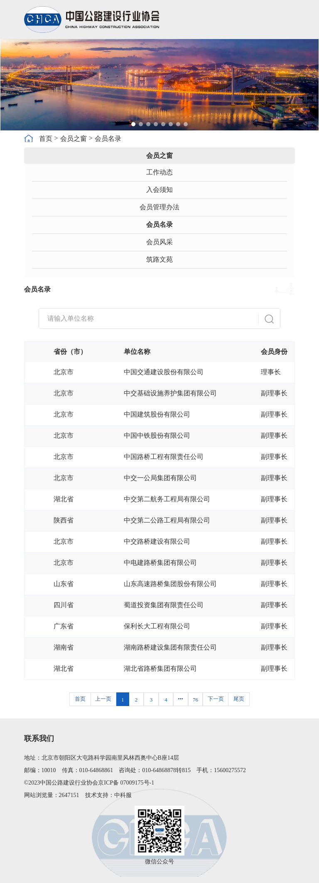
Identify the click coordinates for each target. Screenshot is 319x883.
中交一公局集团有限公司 (160, 477)
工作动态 (159, 172)
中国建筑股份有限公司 (157, 414)
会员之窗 (73, 138)
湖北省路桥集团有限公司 (160, 668)
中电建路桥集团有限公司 (160, 562)
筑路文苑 (159, 259)
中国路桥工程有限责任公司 (164, 456)
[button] (133, 124)
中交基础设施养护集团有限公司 (170, 393)
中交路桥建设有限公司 (157, 541)
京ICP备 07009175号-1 (126, 783)
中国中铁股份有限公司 (157, 435)
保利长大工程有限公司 (157, 626)
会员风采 (159, 241)
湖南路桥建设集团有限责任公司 (170, 647)
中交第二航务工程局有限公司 (167, 499)
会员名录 (108, 138)
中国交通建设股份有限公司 (164, 371)
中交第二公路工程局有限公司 (167, 520)
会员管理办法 (159, 207)
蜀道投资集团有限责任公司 (164, 604)
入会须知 (159, 189)
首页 (45, 138)
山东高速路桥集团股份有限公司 (170, 583)
